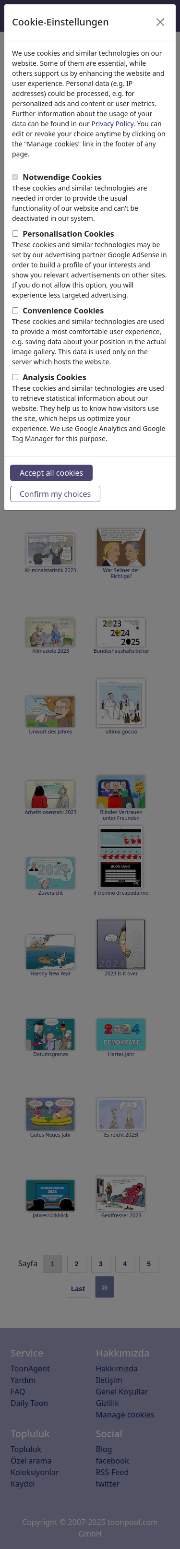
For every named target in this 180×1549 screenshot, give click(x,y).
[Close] (160, 22)
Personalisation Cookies (68, 233)
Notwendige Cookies (62, 177)
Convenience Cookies (63, 310)
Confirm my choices (55, 494)
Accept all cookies (51, 473)
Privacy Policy (112, 123)
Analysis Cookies (54, 377)
